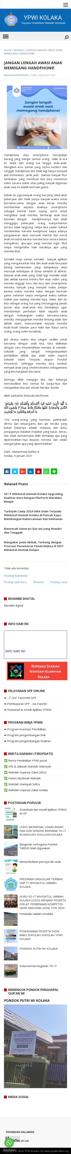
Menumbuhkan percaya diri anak (40, 862)
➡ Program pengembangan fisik (25, 735)
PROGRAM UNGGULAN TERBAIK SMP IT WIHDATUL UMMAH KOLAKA (41, 883)
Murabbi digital (13, 605)
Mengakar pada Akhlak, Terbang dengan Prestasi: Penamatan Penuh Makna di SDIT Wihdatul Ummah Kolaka (34, 546)
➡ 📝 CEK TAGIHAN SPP (20, 698)
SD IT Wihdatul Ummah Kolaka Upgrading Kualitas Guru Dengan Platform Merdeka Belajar (33, 497)
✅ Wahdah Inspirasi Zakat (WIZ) (25, 772)
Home (7, 50)
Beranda (39, 582)
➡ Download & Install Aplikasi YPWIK (28, 710)
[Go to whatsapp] (9, 1143)
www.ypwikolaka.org (56, 1151)
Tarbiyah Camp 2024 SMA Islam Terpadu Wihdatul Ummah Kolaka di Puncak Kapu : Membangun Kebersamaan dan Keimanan (33, 515)
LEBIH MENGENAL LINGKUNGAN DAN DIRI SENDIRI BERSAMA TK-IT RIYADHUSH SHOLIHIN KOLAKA (43, 830)
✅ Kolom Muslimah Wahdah (22, 778)
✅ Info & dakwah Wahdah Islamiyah (27, 766)
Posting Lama (59, 582)
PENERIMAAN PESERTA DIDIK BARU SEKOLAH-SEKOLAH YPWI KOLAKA (41, 935)
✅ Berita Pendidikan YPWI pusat (25, 760)
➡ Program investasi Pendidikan (25, 729)
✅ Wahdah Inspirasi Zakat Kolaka (26, 790)
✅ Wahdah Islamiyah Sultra (22, 784)
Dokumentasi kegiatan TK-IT (38, 966)
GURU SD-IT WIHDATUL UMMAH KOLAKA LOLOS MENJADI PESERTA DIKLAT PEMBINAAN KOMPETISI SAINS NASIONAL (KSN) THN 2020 (43, 902)
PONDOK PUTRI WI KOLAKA (39, 948)
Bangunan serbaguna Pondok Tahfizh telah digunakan (38, 846)
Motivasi (19, 50)
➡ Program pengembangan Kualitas (27, 741)
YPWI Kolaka (32, 1151)
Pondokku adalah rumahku (36, 914)
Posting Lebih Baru (15, 582)
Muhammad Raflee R (16, 75)
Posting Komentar (16, 575)
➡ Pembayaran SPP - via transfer (25, 704)
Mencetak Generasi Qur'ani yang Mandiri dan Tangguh (33, 530)
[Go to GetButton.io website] (9, 1150)
